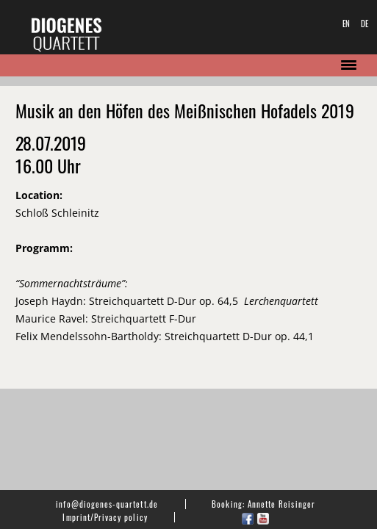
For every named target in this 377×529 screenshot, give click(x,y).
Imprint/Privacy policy (104, 517)
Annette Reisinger (281, 504)
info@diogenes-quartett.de (106, 504)
